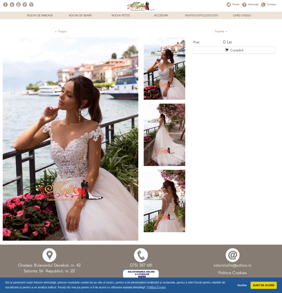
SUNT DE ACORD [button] (263, 285)
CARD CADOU (242, 15)
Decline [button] (242, 285)
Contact (268, 4)
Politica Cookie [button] (156, 287)
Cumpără (234, 50)
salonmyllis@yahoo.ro (232, 264)
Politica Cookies (232, 272)
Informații (250, 4)
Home (233, 4)
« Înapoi (61, 31)
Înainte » (221, 31)
